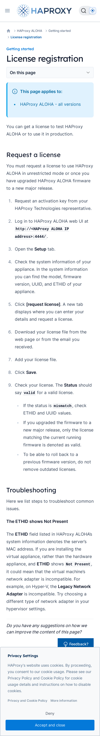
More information (64, 701)
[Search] (86, 10)
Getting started (59, 31)
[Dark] (92, 10)
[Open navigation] (7, 10)
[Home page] (45, 10)
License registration (26, 37)
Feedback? (75, 644)
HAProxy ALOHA (29, 31)
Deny (50, 713)
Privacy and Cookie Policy (27, 701)
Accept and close (50, 725)
